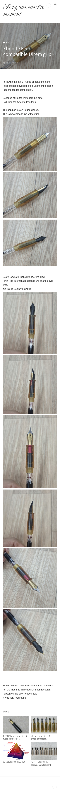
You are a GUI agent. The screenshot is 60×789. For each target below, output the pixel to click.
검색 (49, 5)
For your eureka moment (23, 5)
